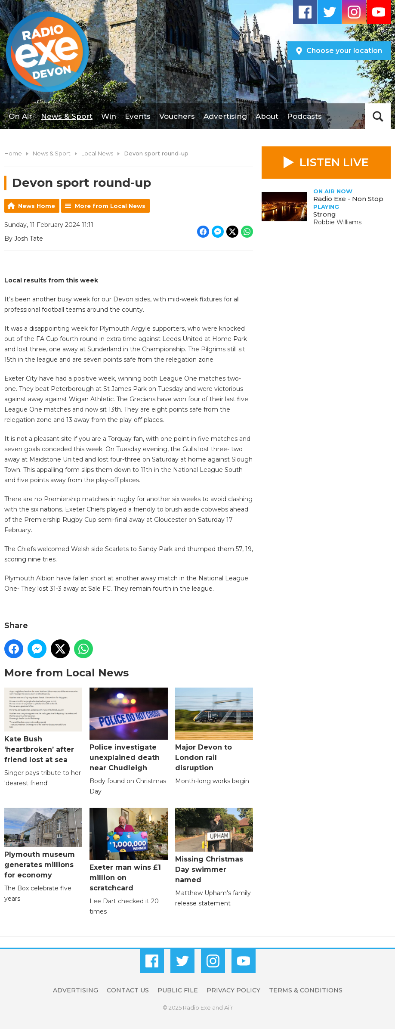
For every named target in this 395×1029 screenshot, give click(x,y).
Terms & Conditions (306, 990)
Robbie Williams (337, 222)
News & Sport (67, 116)
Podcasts (304, 116)
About (267, 116)
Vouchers (177, 116)
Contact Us (128, 990)
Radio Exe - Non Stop (348, 199)
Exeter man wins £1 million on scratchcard (128, 850)
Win (108, 116)
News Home (36, 205)
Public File (177, 990)
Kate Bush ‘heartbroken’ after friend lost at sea (43, 726)
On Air (20, 116)
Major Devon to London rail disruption (214, 730)
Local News (97, 153)
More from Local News (110, 205)
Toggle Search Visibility (378, 116)
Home (13, 153)
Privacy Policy (233, 990)
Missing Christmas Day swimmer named (214, 846)
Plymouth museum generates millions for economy (43, 843)
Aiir (228, 1007)
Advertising (225, 116)
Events (138, 116)
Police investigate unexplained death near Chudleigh (128, 730)
